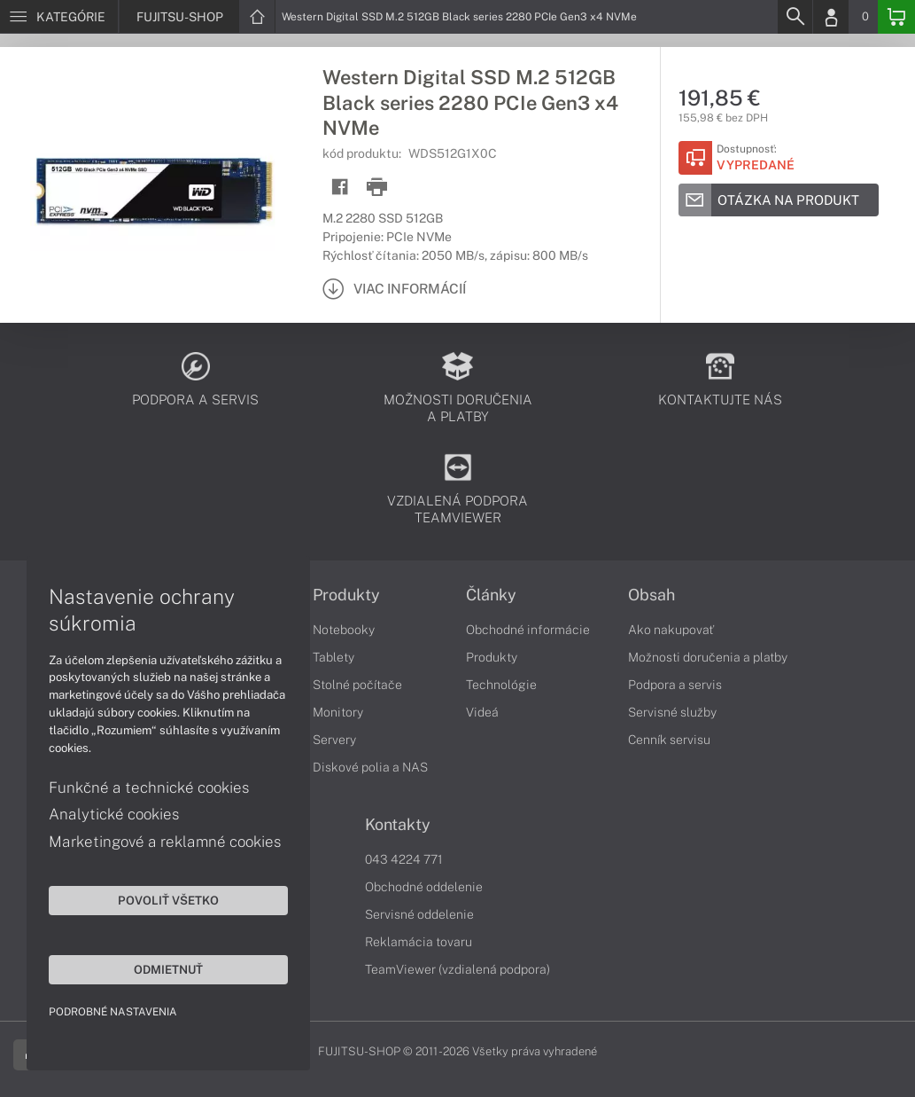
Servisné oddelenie (419, 914)
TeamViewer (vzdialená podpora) (457, 969)
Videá (482, 712)
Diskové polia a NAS (370, 767)
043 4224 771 (404, 859)
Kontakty (397, 825)
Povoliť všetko (168, 900)
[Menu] (59, 17)
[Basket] (896, 17)
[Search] (794, 17)
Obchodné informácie (528, 630)
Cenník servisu (669, 740)
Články (491, 595)
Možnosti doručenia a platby (707, 657)
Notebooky (344, 630)
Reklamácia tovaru (418, 942)
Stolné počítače (357, 685)
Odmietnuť (168, 969)
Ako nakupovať (671, 630)
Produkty (346, 595)
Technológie (501, 685)
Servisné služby (672, 712)
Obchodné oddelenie (424, 887)
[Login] (831, 17)
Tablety (333, 657)
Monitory (338, 712)
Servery (334, 740)
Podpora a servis (675, 685)
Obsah (651, 595)
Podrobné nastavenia (113, 1012)
